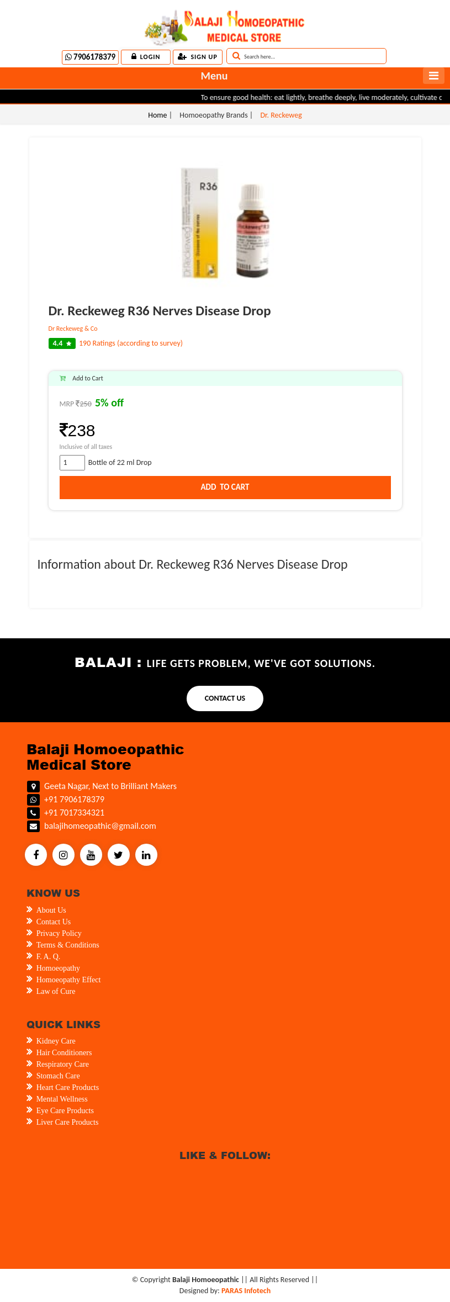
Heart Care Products (67, 1087)
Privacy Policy (59, 933)
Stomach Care (58, 1076)
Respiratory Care (62, 1064)
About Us (51, 910)
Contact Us (53, 922)
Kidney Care (56, 1041)
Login (146, 56)
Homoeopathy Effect (68, 980)
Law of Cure (56, 991)
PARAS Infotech (246, 1290)
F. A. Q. (48, 956)
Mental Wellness (62, 1099)
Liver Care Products (67, 1122)
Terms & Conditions (67, 945)
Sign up (197, 56)
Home (158, 115)
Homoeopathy (58, 968)
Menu (213, 75)
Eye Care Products (65, 1111)
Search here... (253, 55)
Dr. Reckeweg (280, 115)
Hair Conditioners (64, 1053)
